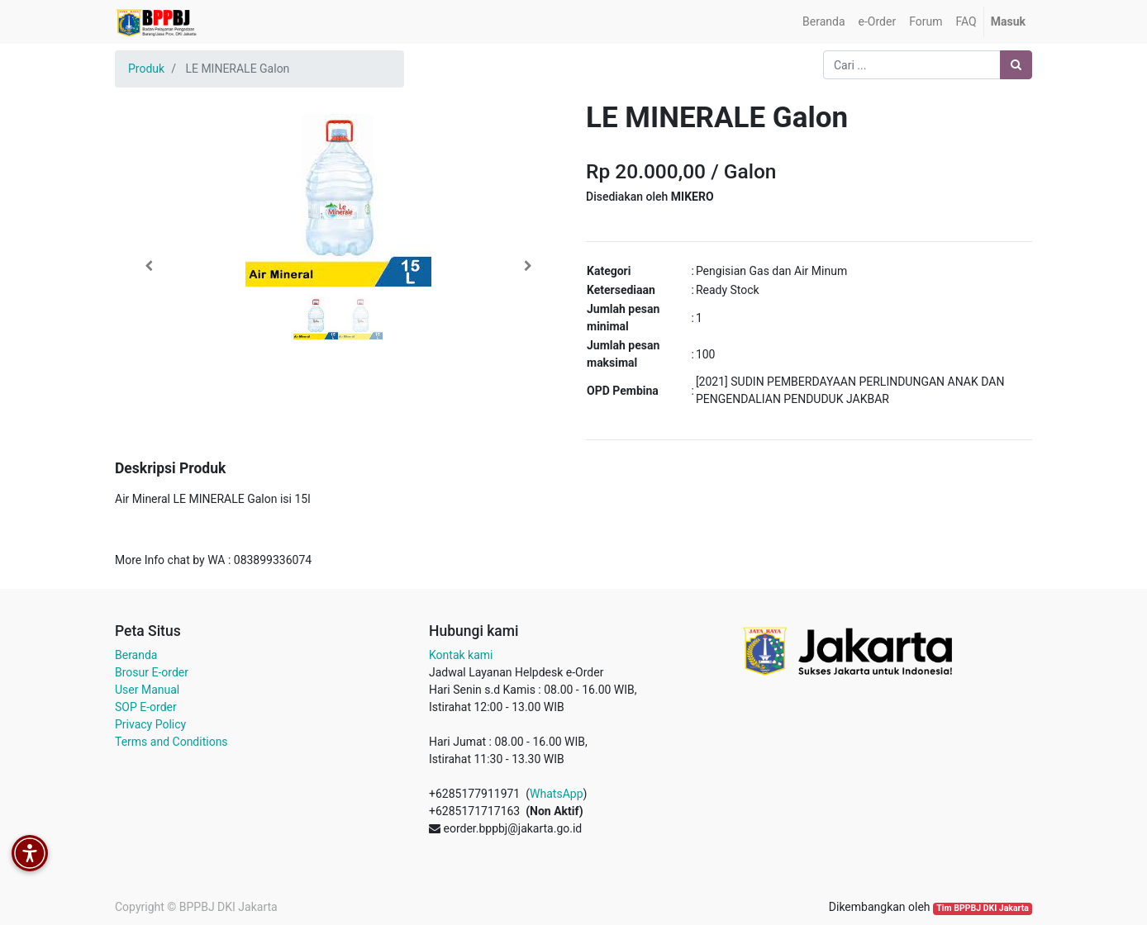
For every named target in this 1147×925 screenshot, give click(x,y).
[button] (148, 266)
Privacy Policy (150, 724)
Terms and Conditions (171, 741)
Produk (146, 68)
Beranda (136, 655)
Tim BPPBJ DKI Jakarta (982, 908)
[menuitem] (823, 22)
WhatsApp (556, 793)
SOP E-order (146, 707)
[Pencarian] (1016, 64)
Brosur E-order (151, 672)
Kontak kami (461, 655)
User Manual (147, 689)
